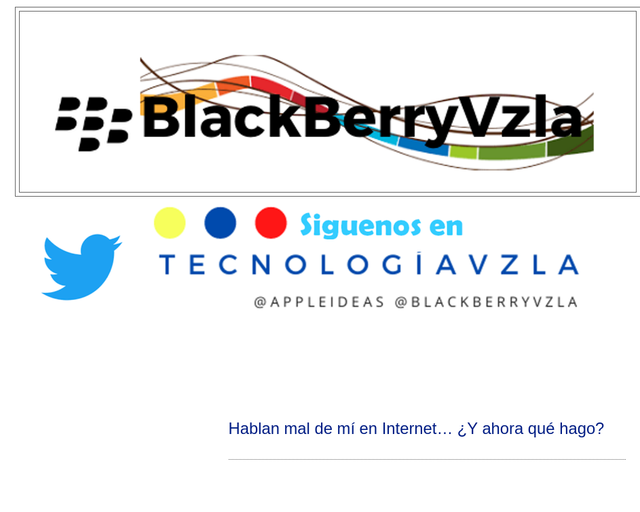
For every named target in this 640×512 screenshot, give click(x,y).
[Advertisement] (320, 363)
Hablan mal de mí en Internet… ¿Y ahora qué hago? (417, 428)
